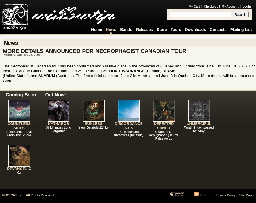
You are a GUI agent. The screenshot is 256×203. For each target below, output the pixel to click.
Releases (144, 29)
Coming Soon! (22, 95)
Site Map (245, 195)
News (111, 29)
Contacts (218, 29)
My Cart (194, 6)
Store (162, 29)
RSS (203, 195)
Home (96, 29)
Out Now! (55, 95)
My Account (230, 6)
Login (247, 6)
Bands (126, 29)
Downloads (195, 29)
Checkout (211, 6)
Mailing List (241, 29)
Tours (176, 29)
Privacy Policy (225, 195)
